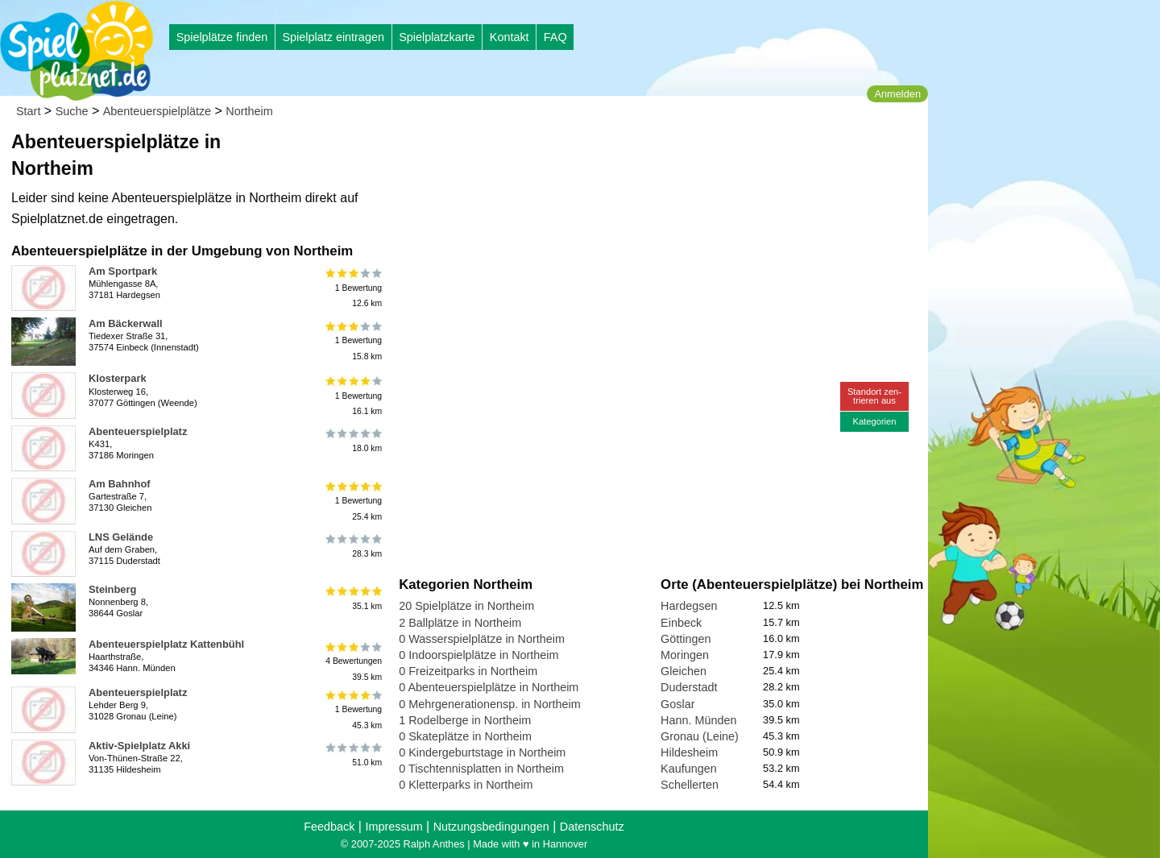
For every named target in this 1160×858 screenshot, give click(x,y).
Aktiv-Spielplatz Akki (139, 746)
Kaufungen (689, 768)
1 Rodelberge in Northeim (465, 720)
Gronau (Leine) (700, 736)
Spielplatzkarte (436, 37)
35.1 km (352, 599)
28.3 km (352, 546)
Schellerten (690, 784)
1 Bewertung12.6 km (352, 288)
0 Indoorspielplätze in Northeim (478, 655)
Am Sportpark (123, 271)
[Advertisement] (581, 153)
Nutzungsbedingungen (491, 826)
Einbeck (681, 622)
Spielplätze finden (222, 37)
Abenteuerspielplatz (138, 431)
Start (28, 111)
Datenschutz (592, 826)
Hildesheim (689, 752)
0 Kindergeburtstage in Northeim (482, 752)
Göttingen (685, 638)
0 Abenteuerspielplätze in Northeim (488, 687)
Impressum (393, 826)
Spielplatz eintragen (332, 37)
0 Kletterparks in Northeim (465, 784)
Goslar (677, 704)
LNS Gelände (121, 537)
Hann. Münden (698, 720)
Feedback (329, 826)
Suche (72, 111)
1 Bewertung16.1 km (352, 395)
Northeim (249, 111)
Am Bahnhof (120, 484)
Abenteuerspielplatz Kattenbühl (166, 644)
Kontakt (509, 37)
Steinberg (112, 589)
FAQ (555, 37)
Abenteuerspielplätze (157, 111)
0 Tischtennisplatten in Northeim (481, 768)
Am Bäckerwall (126, 323)
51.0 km (352, 755)
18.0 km (352, 441)
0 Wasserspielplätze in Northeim (482, 638)
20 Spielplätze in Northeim (466, 605)
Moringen (685, 655)
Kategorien (874, 421)
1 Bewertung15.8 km (352, 340)
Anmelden (897, 94)
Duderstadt (689, 687)
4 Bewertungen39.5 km (352, 661)
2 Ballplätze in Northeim (460, 622)
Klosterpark (118, 378)
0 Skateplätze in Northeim (465, 736)
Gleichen (683, 671)
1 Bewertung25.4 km (352, 500)
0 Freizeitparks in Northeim (468, 671)
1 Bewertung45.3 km (352, 709)
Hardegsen (689, 605)
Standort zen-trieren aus (874, 396)
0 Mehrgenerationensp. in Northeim (490, 704)
